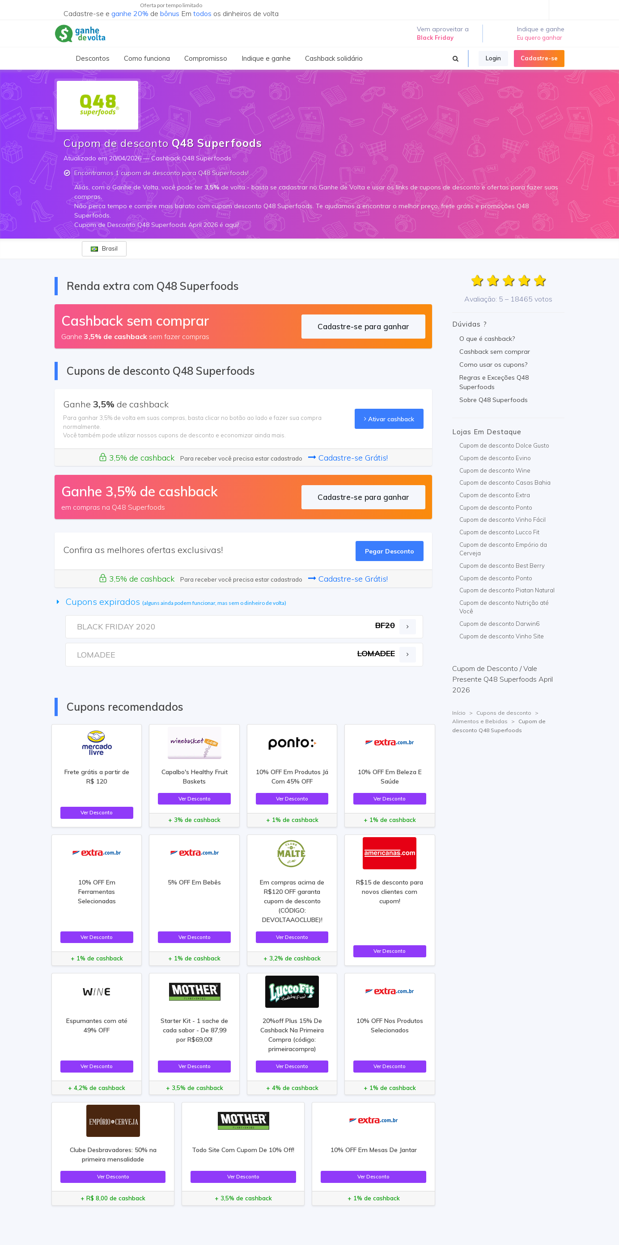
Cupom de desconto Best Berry (502, 565)
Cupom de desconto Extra (494, 495)
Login (493, 58)
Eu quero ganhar (539, 37)
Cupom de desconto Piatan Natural (507, 590)
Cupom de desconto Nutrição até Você (504, 607)
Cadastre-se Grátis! (348, 458)
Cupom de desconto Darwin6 (499, 623)
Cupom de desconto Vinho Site (501, 636)
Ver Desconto (97, 812)
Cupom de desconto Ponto (495, 507)
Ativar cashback (389, 418)
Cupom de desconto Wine (494, 470)
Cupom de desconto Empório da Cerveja (503, 549)
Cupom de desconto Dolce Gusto (504, 445)
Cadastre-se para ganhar (363, 326)
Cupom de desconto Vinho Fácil (502, 519)
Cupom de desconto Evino (495, 457)
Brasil (104, 248)
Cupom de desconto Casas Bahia (505, 482)
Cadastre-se (539, 58)
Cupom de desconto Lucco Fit (499, 532)
